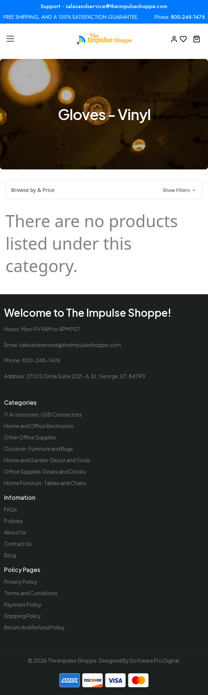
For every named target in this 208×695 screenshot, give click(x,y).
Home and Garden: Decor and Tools (47, 460)
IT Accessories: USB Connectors (43, 414)
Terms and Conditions (31, 593)
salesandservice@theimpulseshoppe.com (70, 344)
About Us (15, 532)
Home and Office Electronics (38, 425)
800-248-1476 (188, 17)
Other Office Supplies (30, 437)
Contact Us (18, 543)
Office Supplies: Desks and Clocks (45, 471)
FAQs (10, 509)
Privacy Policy (21, 581)
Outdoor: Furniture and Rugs (38, 448)
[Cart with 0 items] (196, 38)
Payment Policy (23, 604)
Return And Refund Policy (34, 627)
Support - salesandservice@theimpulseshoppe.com (104, 6)
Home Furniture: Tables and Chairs (45, 483)
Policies (13, 520)
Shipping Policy (22, 615)
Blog (10, 555)
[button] (104, 190)
